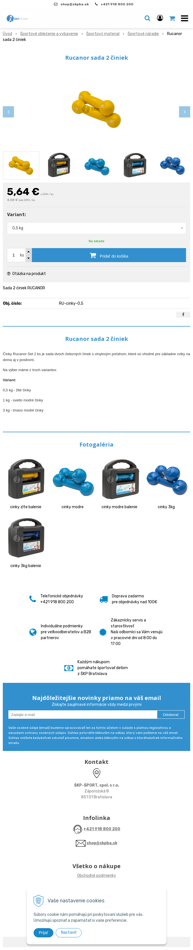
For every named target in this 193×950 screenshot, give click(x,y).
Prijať (43, 932)
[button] (147, 18)
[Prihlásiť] (160, 18)
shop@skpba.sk (101, 843)
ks (22, 255)
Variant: (16, 214)
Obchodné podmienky (96, 875)
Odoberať (171, 715)
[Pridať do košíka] (109, 255)
